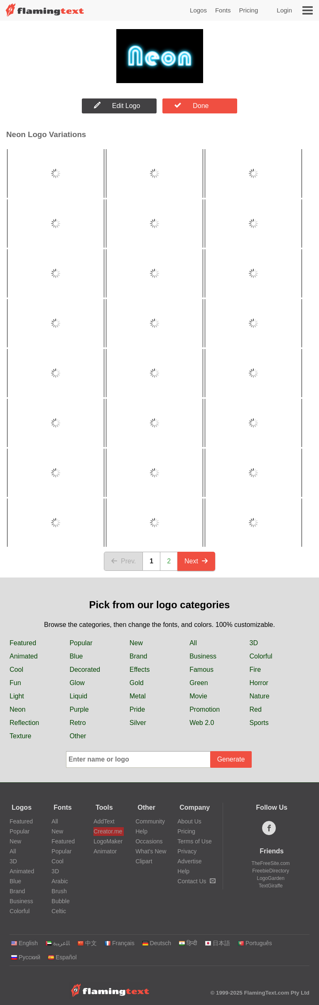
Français (119, 943)
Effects (140, 669)
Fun (15, 682)
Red (256, 709)
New (136, 642)
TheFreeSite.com (271, 863)
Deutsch (156, 943)
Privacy (186, 851)
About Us (189, 821)
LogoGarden (271, 878)
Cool (16, 669)
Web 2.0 (201, 722)
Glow (76, 682)
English (24, 943)
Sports (259, 722)
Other (77, 736)
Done (191, 105)
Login (284, 10)
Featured (23, 642)
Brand (138, 656)
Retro (77, 722)
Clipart (143, 861)
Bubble (61, 901)
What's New (150, 851)
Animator (105, 851)
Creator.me (107, 831)
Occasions (148, 841)
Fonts (223, 10)
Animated (24, 656)
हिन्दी (188, 943)
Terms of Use (194, 841)
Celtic (59, 911)
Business (202, 656)
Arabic (60, 881)
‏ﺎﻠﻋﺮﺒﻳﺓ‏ (57, 943)
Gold (137, 682)
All (193, 642)
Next (196, 561)
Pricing (248, 10)
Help (141, 831)
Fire (255, 669)
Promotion (204, 709)
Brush (59, 891)
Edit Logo (117, 105)
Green (198, 682)
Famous (201, 669)
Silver (138, 722)
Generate (231, 759)
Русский (25, 957)
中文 (87, 943)
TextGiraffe (271, 886)
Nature (260, 696)
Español (62, 957)
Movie (198, 696)
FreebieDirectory (270, 871)
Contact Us (196, 881)
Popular (80, 642)
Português (255, 943)
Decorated (84, 669)
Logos (198, 10)
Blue (76, 656)
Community (150, 821)
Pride (137, 709)
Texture (20, 736)
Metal (138, 696)
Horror (259, 682)
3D (254, 642)
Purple (78, 709)
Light (17, 696)
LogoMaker (108, 841)
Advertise (189, 861)
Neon (17, 709)
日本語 (217, 943)
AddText (104, 821)
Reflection (24, 722)
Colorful (261, 656)
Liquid (78, 696)
